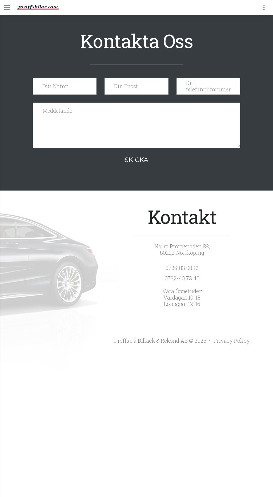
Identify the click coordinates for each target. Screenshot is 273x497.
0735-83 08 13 (182, 268)
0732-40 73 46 (182, 278)
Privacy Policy (232, 340)
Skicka (136, 160)
